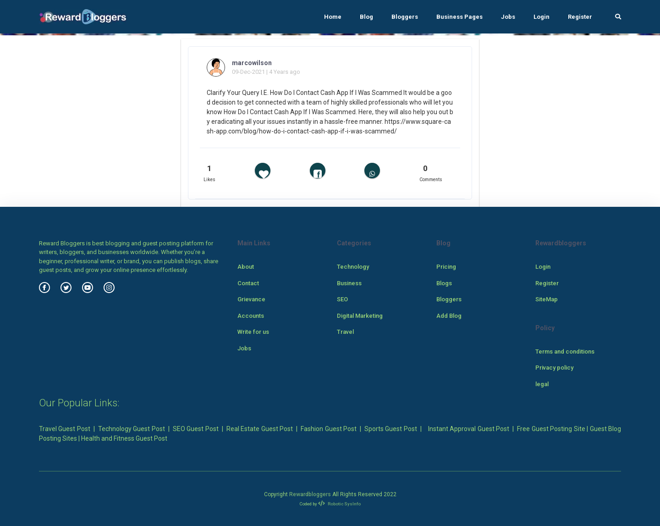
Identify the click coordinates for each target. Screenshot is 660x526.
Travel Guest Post (64, 428)
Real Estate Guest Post (259, 428)
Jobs (508, 16)
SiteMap (546, 299)
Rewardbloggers (310, 494)
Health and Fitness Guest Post (124, 438)
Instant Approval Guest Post (468, 428)
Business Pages (459, 16)
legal (542, 384)
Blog (366, 16)
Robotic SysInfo (339, 503)
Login (542, 16)
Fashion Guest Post (329, 428)
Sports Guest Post (390, 428)
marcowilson (252, 62)
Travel (345, 331)
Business (349, 283)
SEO (342, 299)
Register (580, 16)
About (245, 266)
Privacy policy (554, 367)
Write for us (253, 331)
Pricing (446, 266)
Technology (353, 266)
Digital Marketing (360, 315)
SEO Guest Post (196, 428)
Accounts (250, 315)
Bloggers (404, 16)
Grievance (251, 299)
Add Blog (449, 315)
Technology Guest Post (131, 428)
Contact (248, 283)
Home (332, 16)
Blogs (444, 283)
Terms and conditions (564, 351)
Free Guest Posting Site (551, 428)
